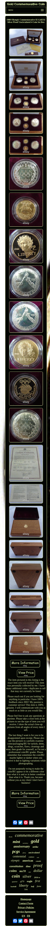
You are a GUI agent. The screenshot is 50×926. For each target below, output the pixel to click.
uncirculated (34, 852)
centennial (19, 856)
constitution (16, 866)
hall (38, 857)
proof (37, 865)
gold (35, 841)
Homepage (26, 899)
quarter (14, 882)
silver (27, 876)
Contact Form (26, 903)
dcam (10, 837)
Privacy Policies (26, 907)
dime (28, 866)
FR (28, 916)
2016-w (37, 877)
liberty (23, 885)
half (32, 886)
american (27, 860)
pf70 (22, 881)
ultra (24, 853)
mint (16, 841)
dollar (38, 871)
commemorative (29, 835)
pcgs (16, 851)
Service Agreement (25, 911)
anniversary (22, 846)
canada (38, 861)
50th (26, 889)
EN (23, 916)
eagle (29, 881)
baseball (13, 887)
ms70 (22, 871)
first (37, 881)
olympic (15, 860)
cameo (31, 857)
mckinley (25, 843)
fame (39, 886)
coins (13, 871)
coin (16, 876)
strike (35, 846)
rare (29, 872)
